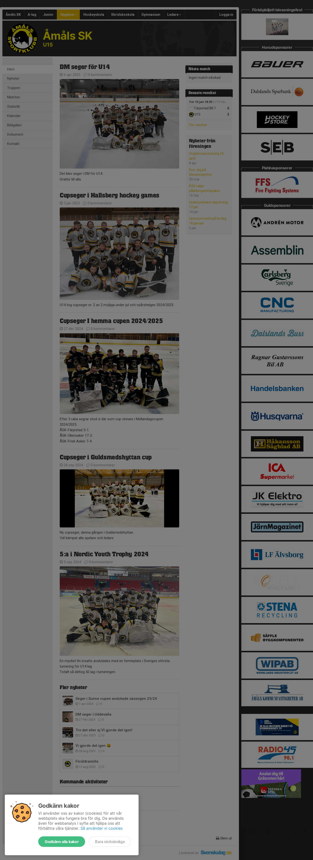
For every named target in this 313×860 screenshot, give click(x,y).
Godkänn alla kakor (62, 841)
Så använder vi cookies (102, 828)
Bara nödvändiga (109, 841)
